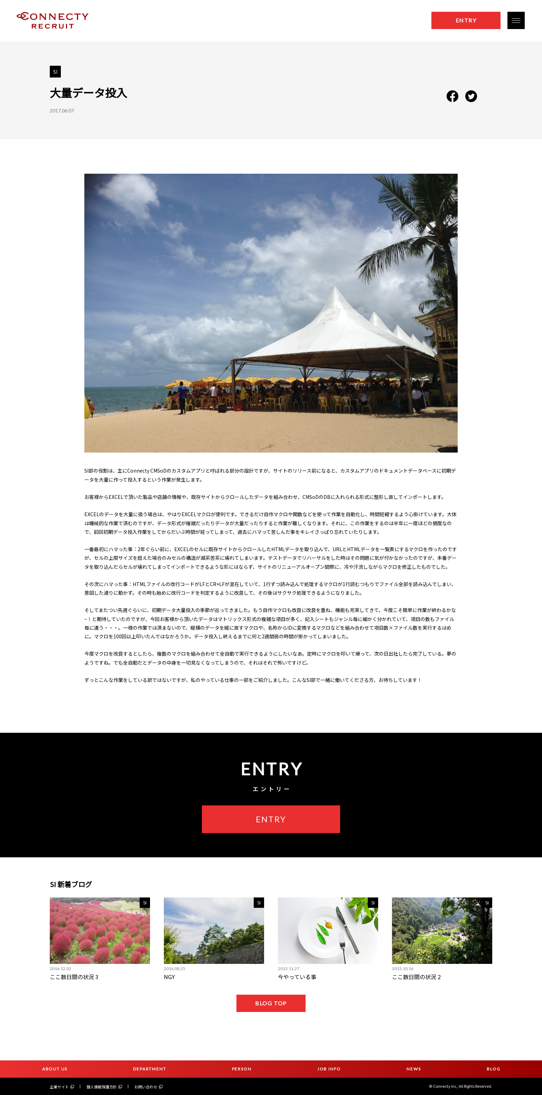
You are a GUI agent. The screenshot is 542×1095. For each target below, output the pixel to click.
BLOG (494, 1068)
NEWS (413, 1068)
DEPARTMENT (149, 1068)
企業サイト (62, 1086)
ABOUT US (54, 1068)
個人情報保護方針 (104, 1086)
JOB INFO (329, 1068)
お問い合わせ (148, 1086)
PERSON (242, 1068)
